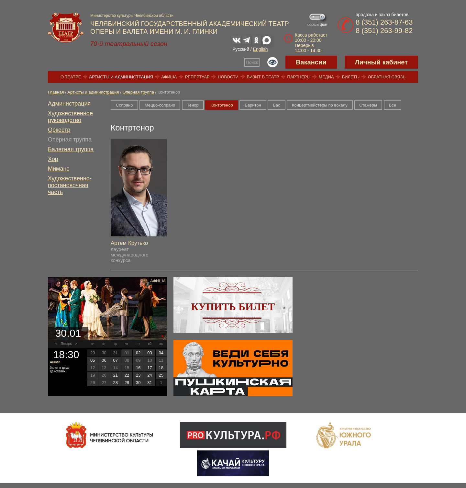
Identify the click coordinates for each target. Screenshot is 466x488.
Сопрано (124, 105)
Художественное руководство (70, 116)
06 (104, 360)
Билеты (351, 76)
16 (138, 367)
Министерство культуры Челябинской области (131, 15)
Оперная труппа (138, 92)
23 (138, 375)
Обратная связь (386, 76)
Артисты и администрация (121, 76)
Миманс (58, 168)
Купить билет (233, 306)
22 (127, 375)
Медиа (326, 76)
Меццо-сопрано (160, 105)
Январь (66, 344)
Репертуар (197, 76)
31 (149, 382)
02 (138, 352)
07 (115, 360)
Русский (240, 49)
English (260, 49)
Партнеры (299, 76)
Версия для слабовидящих (272, 62)
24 (149, 375)
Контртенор (221, 105)
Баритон (253, 105)
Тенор (193, 105)
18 (161, 367)
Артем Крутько (129, 243)
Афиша (169, 76)
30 (138, 382)
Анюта (55, 362)
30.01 (68, 333)
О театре (71, 76)
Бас (276, 105)
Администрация (69, 103)
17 (149, 367)
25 (161, 375)
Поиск (252, 62)
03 (149, 352)
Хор (53, 159)
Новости (228, 76)
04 (161, 352)
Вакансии (311, 62)
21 (115, 375)
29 (127, 382)
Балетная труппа (71, 149)
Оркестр (59, 130)
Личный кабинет (381, 62)
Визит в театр (263, 76)
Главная (56, 92)
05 (92, 360)
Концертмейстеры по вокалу (320, 105)
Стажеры (368, 105)
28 (115, 382)
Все (392, 105)
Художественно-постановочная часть (70, 185)
